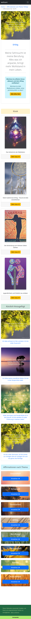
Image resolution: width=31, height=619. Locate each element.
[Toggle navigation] (27, 2)
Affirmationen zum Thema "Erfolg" (17, 7)
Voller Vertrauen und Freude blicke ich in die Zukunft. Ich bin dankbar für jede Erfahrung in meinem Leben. (15, 417)
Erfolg (15, 44)
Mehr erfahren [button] (15, 612)
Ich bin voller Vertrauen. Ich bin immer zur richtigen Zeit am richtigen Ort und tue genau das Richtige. (15, 456)
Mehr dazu (15, 157)
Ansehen (15, 478)
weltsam (4, 2)
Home (3, 7)
